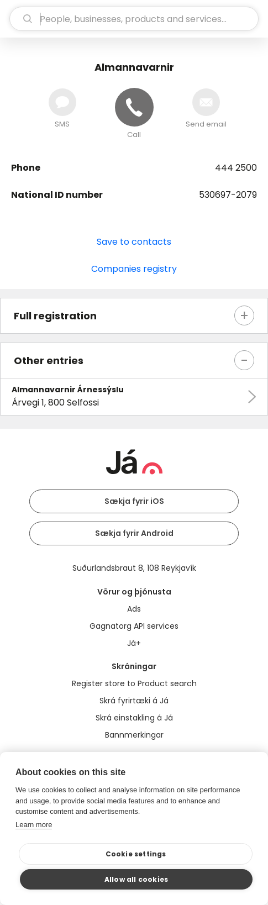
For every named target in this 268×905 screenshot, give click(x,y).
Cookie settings (136, 854)
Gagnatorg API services (134, 626)
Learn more (33, 824)
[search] (134, 18)
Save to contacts (134, 241)
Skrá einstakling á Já (134, 717)
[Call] (134, 107)
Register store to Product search (134, 683)
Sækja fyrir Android (134, 533)
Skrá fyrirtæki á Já (134, 700)
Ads (134, 608)
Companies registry (134, 268)
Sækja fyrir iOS (134, 501)
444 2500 (236, 167)
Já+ (134, 643)
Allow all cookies (136, 879)
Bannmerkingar (134, 734)
